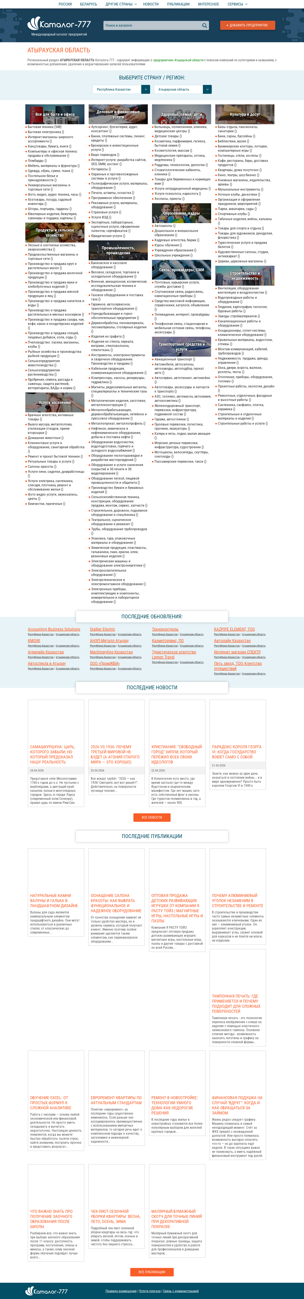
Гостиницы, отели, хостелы (239, 155)
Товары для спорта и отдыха (241, 228)
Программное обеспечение (113, 198)
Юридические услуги (108, 236)
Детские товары (168, 136)
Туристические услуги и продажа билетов (242, 244)
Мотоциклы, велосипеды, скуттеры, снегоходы (182, 454)
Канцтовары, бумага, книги (49, 146)
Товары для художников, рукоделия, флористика (245, 235)
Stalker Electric (102, 629)
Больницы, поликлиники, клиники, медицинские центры (181, 129)
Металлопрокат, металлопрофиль (118, 423)
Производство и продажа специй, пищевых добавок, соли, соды (53, 335)
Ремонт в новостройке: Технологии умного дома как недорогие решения (174, 1105)
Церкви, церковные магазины (242, 261)
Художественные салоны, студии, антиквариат (243, 254)
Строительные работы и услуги (243, 423)
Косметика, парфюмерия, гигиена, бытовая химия (180, 143)
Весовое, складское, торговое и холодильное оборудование (115, 274)
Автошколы (165, 226)
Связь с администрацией (181, 1291)
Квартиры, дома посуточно (240, 170)
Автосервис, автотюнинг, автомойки (182, 380)
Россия (65, 4)
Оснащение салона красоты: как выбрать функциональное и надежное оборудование (116, 903)
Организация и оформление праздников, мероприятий (239, 201)
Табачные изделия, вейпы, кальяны (245, 221)
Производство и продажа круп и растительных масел (52, 266)
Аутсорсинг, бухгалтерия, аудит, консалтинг (114, 129)
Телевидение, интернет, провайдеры (182, 316)
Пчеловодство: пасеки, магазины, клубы (53, 344)
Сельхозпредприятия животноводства (44, 363)
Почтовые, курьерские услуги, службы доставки (177, 284)
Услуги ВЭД (101, 217)
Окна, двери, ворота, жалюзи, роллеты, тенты (240, 369)
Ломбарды (37, 160)
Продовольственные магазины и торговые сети (53, 256)
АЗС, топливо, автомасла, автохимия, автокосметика (183, 398)
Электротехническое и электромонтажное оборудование (118, 582)
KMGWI (34, 640)
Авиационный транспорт (175, 359)
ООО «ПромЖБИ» (105, 663)
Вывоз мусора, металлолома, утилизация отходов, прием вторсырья (50, 428)
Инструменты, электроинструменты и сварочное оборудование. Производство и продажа (118, 359)
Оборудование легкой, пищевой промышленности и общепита (115, 480)
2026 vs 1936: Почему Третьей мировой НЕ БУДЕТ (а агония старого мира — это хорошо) (115, 754)
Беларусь (88, 4)
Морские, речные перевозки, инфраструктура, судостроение (179, 445)
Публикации (178, 4)
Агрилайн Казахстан (46, 651)
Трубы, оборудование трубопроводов (119, 531)
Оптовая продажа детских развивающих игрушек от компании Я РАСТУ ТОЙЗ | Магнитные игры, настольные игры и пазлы (177, 908)
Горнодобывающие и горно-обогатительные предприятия (115, 315)
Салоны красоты (42, 466)
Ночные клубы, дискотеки (239, 194)
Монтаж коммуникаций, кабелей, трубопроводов (243, 351)
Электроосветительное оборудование (108, 572)
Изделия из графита (108, 336)
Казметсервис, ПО (168, 640)
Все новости (152, 817)
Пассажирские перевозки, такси (180, 461)
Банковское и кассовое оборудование (109, 265)
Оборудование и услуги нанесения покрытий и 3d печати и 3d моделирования (117, 469)
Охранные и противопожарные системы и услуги (114, 176)
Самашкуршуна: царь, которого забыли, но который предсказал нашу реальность (52, 754)
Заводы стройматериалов (239, 316)
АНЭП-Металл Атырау (109, 640)
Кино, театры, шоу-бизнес (238, 175)
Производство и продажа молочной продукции (55, 275)
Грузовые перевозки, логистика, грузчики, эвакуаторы (179, 426)
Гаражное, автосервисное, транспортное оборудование (114, 306)
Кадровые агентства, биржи (177, 240)
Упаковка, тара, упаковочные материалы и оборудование (113, 540)
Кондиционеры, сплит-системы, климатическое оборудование (242, 332)
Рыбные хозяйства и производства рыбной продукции (54, 353)
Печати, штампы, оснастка (112, 193)
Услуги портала (150, 1291)
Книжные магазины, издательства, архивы (244, 182)
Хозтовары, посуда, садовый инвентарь (50, 201)
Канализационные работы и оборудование (239, 323)
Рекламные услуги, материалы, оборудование (114, 205)
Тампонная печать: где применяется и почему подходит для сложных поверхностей (236, 1004)
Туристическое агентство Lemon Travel (174, 654)
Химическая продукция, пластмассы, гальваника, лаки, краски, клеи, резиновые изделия (119, 551)
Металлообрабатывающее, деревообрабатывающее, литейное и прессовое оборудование (119, 414)
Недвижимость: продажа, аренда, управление (243, 360)
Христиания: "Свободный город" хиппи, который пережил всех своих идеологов (176, 754)
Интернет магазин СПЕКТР (237, 651)
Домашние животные (46, 438)
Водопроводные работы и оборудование (237, 299)
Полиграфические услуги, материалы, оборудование (119, 185)
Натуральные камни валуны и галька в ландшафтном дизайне (54, 900)
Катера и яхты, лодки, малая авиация (182, 435)
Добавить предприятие (249, 25)
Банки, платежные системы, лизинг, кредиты (118, 138)
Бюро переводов (105, 155)
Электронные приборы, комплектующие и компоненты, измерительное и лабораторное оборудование (115, 595)
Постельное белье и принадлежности (43, 178)
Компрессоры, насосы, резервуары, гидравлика (118, 380)
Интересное (208, 4)
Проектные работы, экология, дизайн (246, 388)
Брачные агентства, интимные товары (50, 417)
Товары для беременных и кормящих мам (182, 181)
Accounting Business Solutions (54, 629)
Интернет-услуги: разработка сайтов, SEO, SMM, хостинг (118, 162)
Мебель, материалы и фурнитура (54, 166)
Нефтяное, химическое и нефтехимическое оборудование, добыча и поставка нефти (116, 432)
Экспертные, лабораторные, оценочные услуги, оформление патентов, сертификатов (115, 226)
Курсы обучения (168, 245)
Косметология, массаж (173, 150)
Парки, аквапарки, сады (237, 209)
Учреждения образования (175, 250)
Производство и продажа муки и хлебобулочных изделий (52, 284)
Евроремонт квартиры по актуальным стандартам (116, 1100)
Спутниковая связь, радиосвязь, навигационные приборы (179, 293)
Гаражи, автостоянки (172, 419)
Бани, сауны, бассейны (236, 136)
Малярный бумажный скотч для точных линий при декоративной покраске (176, 1219)
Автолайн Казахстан (232, 640)
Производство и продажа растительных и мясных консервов (56, 312)
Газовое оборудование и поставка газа (117, 297)
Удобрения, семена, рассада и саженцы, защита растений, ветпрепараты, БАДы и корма (51, 383)
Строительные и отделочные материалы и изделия (240, 416)
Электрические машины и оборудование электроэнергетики (118, 563)
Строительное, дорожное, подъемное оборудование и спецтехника (119, 512)
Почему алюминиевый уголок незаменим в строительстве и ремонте (237, 900)
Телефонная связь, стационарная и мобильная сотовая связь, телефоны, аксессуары (183, 328)
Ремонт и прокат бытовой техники (55, 456)
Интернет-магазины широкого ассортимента (50, 139)
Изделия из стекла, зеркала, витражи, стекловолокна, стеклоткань (112, 345)
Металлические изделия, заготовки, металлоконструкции (118, 402)
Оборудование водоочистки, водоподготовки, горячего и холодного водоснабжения (113, 446)
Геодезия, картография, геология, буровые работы (242, 309)
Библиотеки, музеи (233, 141)
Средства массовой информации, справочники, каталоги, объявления (182, 305)
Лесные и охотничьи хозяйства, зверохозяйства (52, 247)
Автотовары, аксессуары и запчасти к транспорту (182, 389)
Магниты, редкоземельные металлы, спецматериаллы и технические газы (119, 391)
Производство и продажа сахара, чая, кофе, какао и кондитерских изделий (56, 323)
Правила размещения (121, 1291)
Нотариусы (101, 169)
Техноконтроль (165, 629)
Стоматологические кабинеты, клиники (178, 172)
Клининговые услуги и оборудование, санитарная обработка (56, 447)
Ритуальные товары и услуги (51, 461)
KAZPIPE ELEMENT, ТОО (234, 629)
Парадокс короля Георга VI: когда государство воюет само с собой (237, 751)
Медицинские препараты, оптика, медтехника (180, 157)
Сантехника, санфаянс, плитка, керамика (241, 407)
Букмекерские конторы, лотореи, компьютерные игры (242, 148)
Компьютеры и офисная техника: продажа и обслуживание (52, 153)
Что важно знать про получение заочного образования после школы (51, 1219)
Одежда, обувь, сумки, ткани (50, 171)
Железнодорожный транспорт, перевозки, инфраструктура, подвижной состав (178, 409)
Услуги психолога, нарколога (178, 193)
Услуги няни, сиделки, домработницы (56, 473)
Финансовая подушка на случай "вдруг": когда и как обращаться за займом (237, 1105)
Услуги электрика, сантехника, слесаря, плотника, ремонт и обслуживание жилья (50, 485)
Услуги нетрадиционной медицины (183, 188)
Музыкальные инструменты (240, 189)
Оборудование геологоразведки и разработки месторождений (116, 457)
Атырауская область (67, 634)
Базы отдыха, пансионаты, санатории (238, 129)
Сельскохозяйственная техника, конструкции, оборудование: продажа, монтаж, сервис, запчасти (119, 501)
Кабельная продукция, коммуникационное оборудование (119, 370)
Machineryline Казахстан (111, 651)
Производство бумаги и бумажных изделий (117, 489)
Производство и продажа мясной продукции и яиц (53, 293)
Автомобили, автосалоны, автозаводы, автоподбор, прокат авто (179, 368)
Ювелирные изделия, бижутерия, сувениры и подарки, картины (52, 216)
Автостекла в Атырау (47, 663)
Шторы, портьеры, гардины (50, 209)
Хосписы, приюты (170, 198)
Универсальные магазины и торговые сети (49, 187)
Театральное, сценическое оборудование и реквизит (112, 522)
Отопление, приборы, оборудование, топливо (245, 379)
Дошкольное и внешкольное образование (176, 233)
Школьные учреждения (174, 255)
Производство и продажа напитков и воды (56, 303)
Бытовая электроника (46, 132)
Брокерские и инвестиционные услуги (114, 147)
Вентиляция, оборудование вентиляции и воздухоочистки (242, 290)
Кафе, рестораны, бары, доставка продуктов (243, 162)
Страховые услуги (106, 212)
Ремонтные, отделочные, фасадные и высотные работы (245, 397)
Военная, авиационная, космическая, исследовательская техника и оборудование (119, 285)
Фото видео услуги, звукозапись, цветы (53, 496)
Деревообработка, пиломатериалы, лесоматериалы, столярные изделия (119, 327)
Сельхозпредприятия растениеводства (44, 372)
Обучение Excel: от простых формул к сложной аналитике (50, 1102)
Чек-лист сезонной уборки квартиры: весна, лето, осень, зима (116, 1216)
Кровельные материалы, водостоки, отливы (245, 342)
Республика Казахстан (41, 634)
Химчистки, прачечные (46, 504)
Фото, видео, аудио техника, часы (54, 194)
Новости (151, 4)
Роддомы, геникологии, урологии (181, 165)
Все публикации (152, 1272)
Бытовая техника (44, 127)
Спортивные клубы (234, 214)
